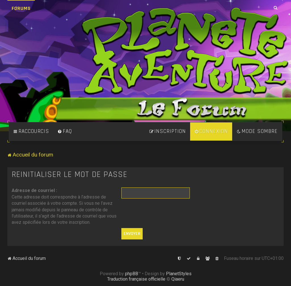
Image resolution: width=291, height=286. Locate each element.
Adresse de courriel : (34, 190)
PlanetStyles (179, 273)
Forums (21, 8)
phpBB (131, 273)
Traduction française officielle (136, 279)
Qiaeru (177, 279)
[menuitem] (64, 131)
